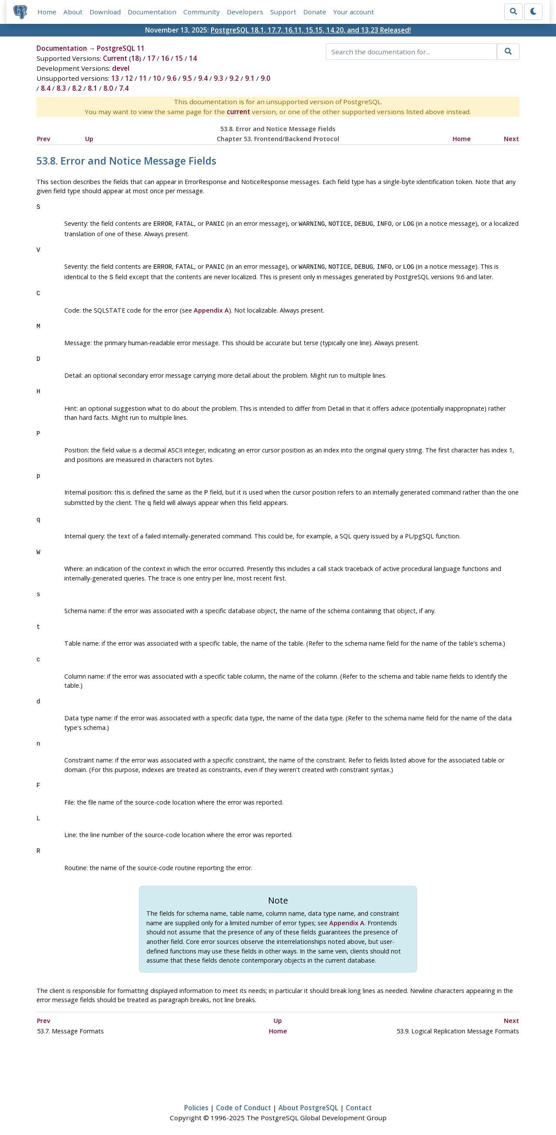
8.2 (77, 88)
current (238, 111)
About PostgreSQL (308, 1103)
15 (179, 58)
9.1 (250, 78)
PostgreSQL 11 (121, 48)
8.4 (45, 88)
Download (105, 11)
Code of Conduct (243, 1103)
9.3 (218, 78)
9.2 (234, 78)
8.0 (108, 88)
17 (151, 58)
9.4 (203, 78)
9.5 (187, 78)
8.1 (92, 88)
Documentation (152, 11)
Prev (43, 139)
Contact (359, 1103)
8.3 (61, 88)
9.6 (171, 78)
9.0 (265, 78)
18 (135, 58)
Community (201, 11)
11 (143, 78)
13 (115, 78)
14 (193, 58)
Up (89, 139)
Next (511, 139)
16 (165, 58)
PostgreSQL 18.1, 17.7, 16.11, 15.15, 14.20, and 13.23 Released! (311, 30)
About (73, 11)
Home (46, 11)
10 (157, 78)
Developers (245, 11)
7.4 (124, 88)
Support (283, 11)
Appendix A (211, 308)
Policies (196, 1103)
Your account (353, 11)
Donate (314, 11)
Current (115, 58)
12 (129, 78)
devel (120, 68)
